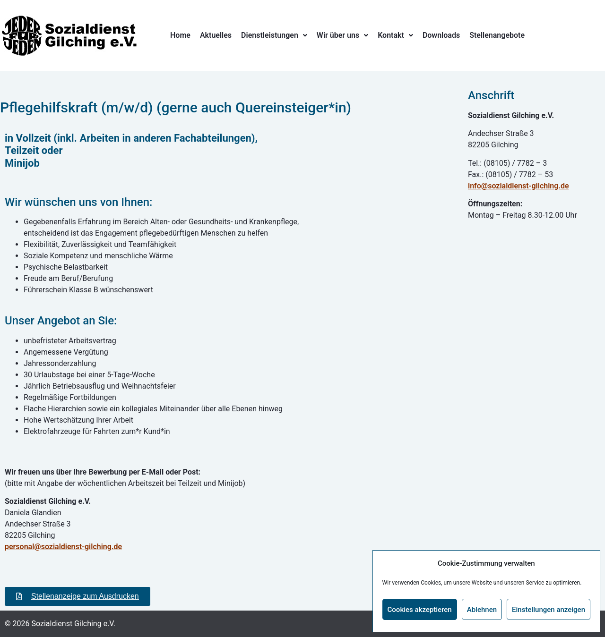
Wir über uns (342, 35)
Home (180, 35)
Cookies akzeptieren (420, 609)
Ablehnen (482, 609)
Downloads (441, 35)
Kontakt (395, 35)
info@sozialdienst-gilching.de (518, 185)
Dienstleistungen (274, 35)
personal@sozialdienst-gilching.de (63, 546)
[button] (274, 35)
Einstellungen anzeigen (548, 609)
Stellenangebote (497, 35)
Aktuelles (216, 35)
